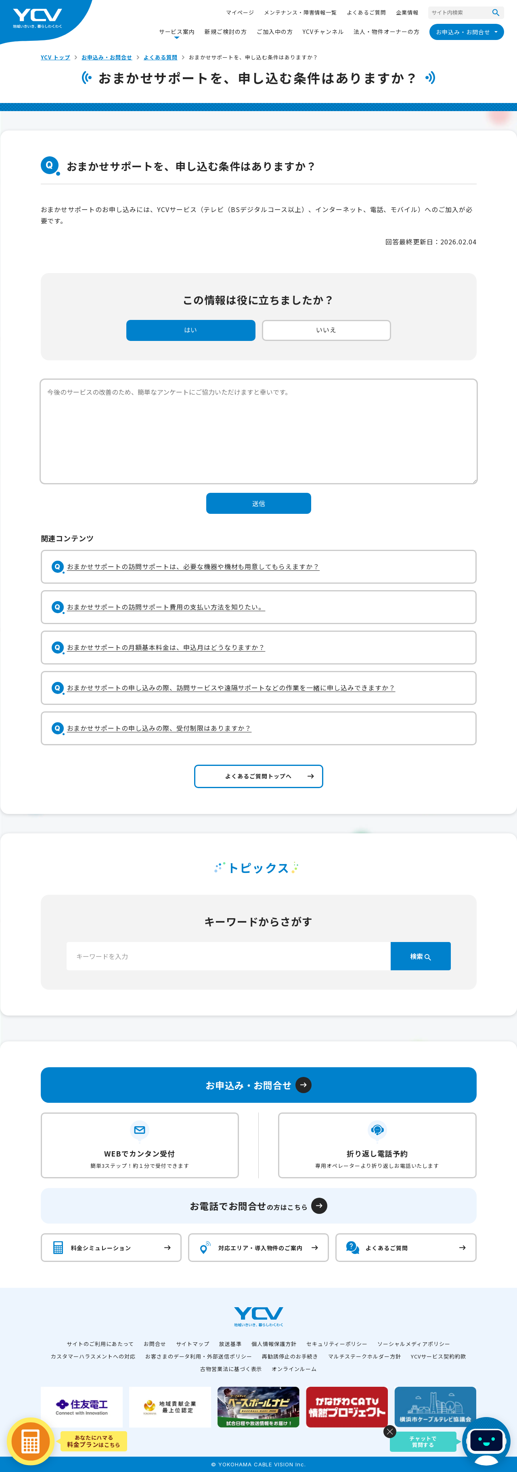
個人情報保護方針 (274, 1344)
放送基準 (230, 1344)
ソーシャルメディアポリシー (413, 1344)
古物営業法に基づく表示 (231, 1369)
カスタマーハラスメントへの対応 (93, 1356)
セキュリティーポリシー (337, 1344)
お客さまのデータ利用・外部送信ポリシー (198, 1356)
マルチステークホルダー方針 (364, 1356)
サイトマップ (193, 1344)
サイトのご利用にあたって (100, 1344)
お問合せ (155, 1344)
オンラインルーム (294, 1369)
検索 (420, 956)
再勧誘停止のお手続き (290, 1356)
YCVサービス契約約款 (438, 1356)
